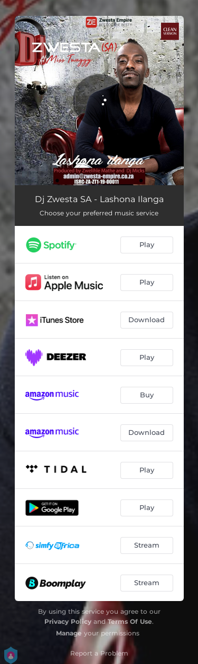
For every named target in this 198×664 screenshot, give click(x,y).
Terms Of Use (130, 621)
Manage (69, 633)
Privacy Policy (67, 621)
